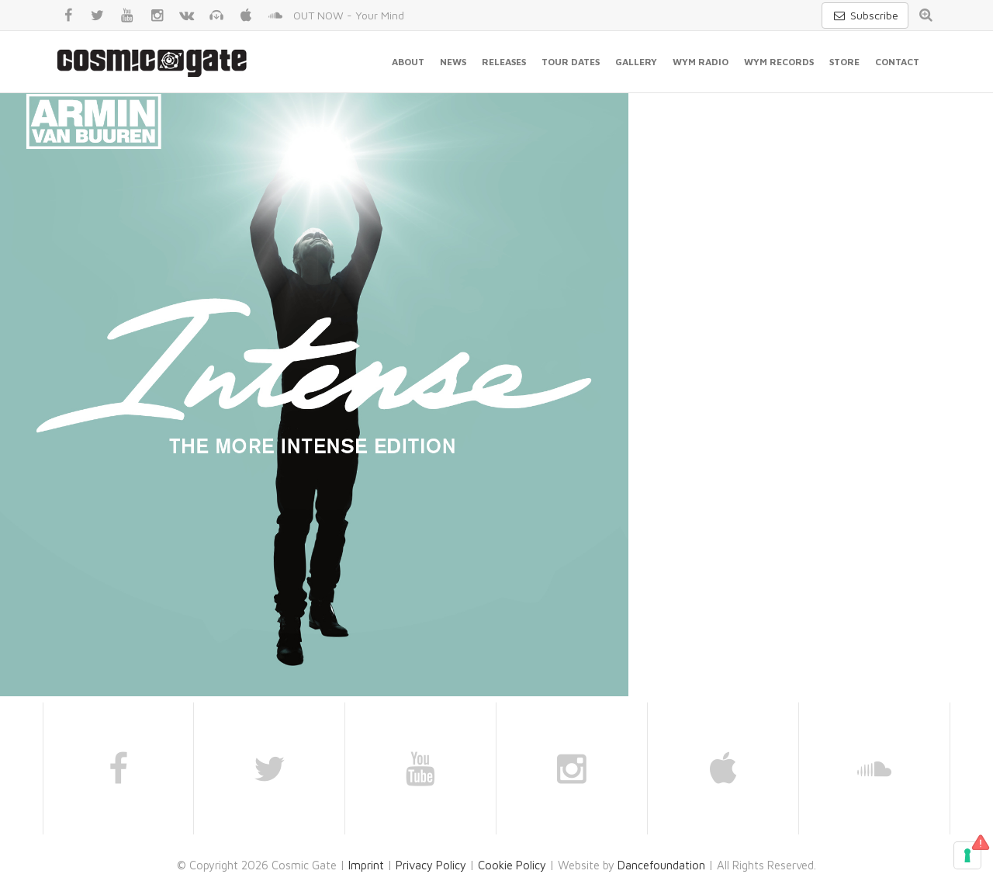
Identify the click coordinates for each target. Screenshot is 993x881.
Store (844, 62)
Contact (897, 62)
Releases (504, 62)
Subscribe (865, 15)
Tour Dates (570, 62)
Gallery (636, 62)
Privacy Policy (431, 865)
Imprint (366, 865)
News (453, 62)
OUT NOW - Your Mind (348, 15)
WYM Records (779, 62)
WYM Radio (700, 62)
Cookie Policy (512, 865)
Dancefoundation (661, 865)
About (408, 62)
